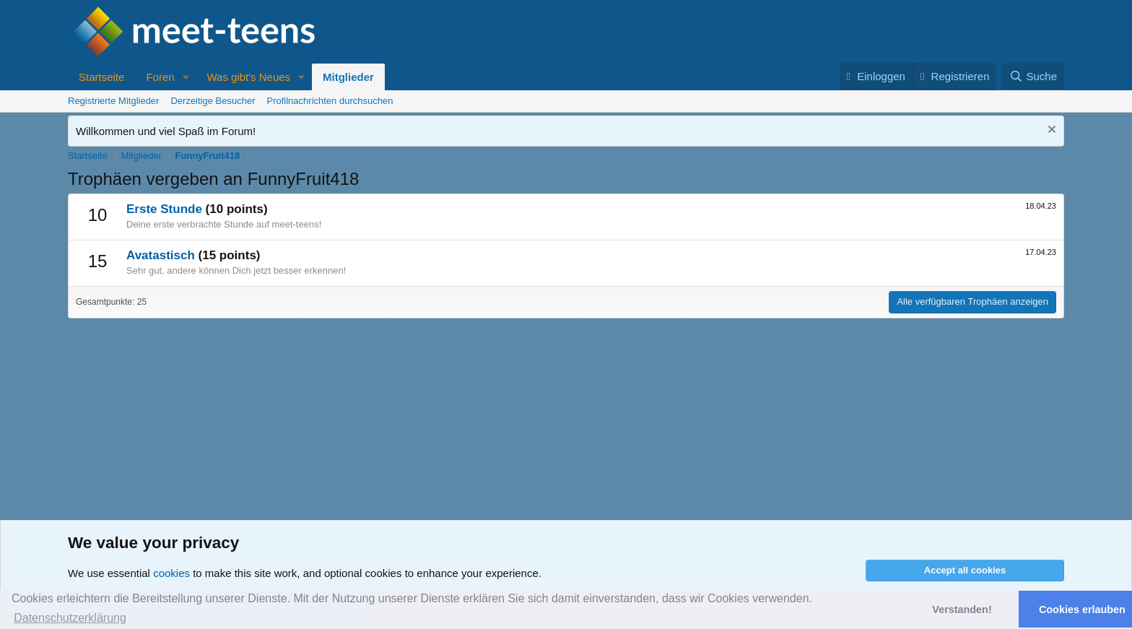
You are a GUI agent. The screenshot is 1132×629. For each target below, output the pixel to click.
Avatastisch (160, 255)
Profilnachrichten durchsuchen (330, 100)
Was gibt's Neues (248, 77)
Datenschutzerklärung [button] (70, 618)
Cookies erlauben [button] (1082, 609)
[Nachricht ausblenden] (1050, 131)
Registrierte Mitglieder (113, 100)
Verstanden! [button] (961, 609)
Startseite (101, 77)
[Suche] (1033, 76)
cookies (171, 573)
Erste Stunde (164, 209)
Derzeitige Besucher (212, 100)
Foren (160, 77)
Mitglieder (348, 77)
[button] (185, 77)
